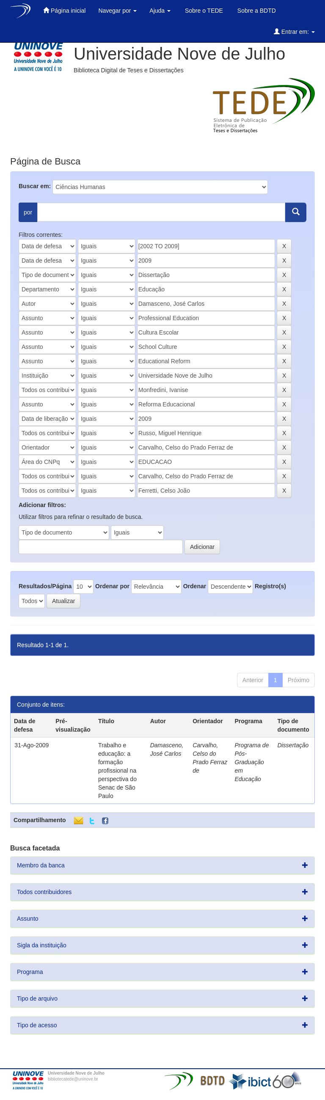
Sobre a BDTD (256, 10)
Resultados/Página (45, 586)
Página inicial (64, 10)
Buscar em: (35, 186)
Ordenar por (112, 586)
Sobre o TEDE (203, 10)
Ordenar (194, 586)
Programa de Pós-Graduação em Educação (252, 762)
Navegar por (117, 10)
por (28, 212)
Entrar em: (294, 31)
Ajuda (160, 10)
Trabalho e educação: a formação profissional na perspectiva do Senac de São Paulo (117, 770)
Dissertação (292, 745)
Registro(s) (270, 586)
